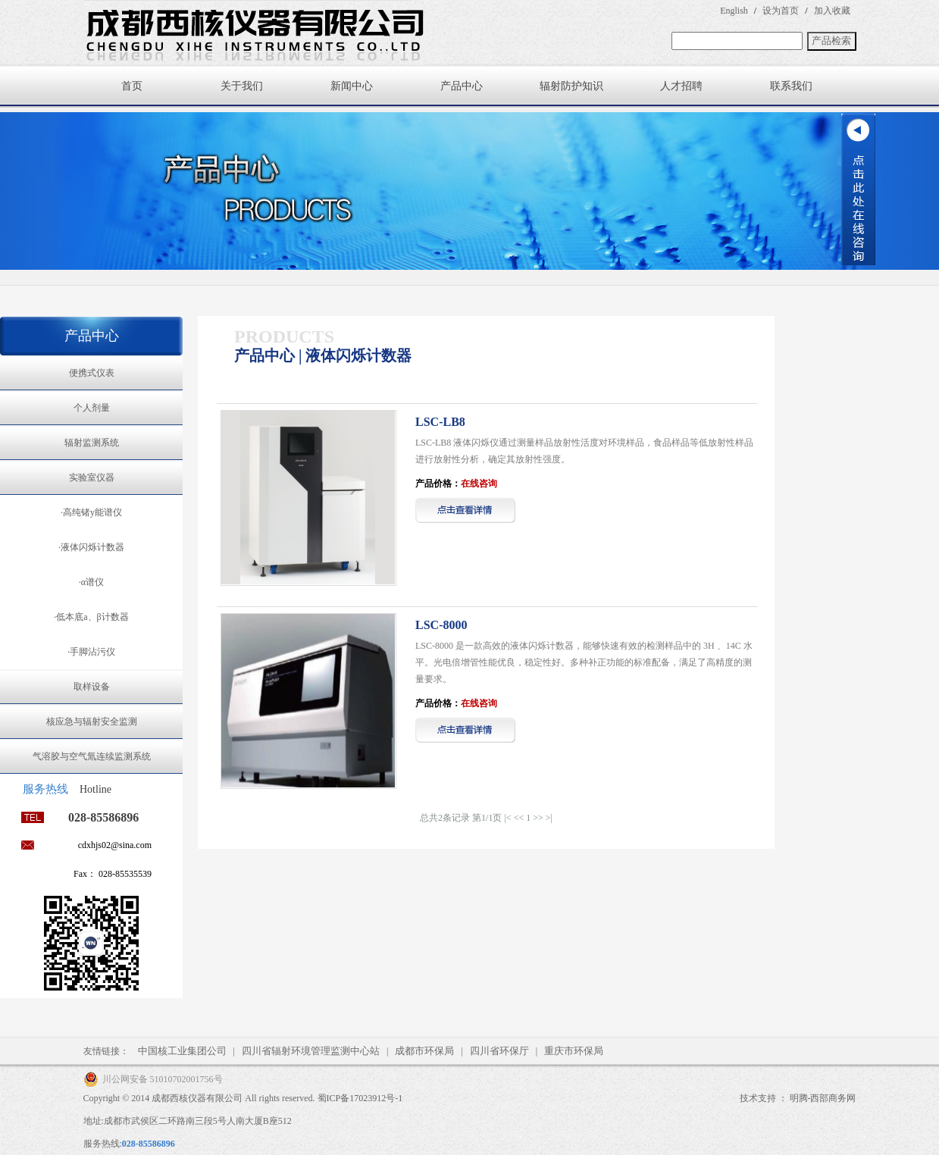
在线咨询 (479, 483)
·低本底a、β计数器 (91, 617)
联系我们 (791, 86)
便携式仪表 (91, 373)
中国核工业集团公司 (182, 1050)
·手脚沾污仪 (91, 651)
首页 (131, 86)
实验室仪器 (91, 477)
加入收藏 (832, 10)
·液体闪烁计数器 (91, 547)
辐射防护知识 (571, 86)
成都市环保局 (424, 1050)
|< (507, 817)
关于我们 (242, 86)
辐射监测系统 (91, 442)
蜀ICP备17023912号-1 (360, 1098)
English (734, 10)
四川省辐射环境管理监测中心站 (311, 1050)
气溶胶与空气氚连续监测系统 (92, 756)
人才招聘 (681, 86)
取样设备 (92, 686)
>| (549, 817)
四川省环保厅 (499, 1050)
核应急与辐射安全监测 (91, 721)
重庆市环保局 (573, 1050)
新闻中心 (351, 86)
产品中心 (461, 86)
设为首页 (780, 10)
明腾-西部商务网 (823, 1098)
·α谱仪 (91, 582)
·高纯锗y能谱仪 (91, 512)
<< (519, 817)
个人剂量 (92, 407)
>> (538, 817)
